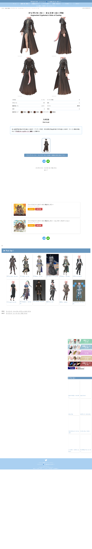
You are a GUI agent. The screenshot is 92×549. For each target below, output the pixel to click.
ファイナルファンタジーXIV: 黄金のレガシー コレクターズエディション (49, 214)
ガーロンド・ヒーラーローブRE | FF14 (16, 304)
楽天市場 (39, 202)
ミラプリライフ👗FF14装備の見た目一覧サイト (46, 518)
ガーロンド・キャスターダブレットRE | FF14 (18, 302)
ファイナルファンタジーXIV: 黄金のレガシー (41, 197)
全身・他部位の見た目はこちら (45, 155)
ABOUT (77, 3)
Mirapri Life (34, 1)
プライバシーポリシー (50, 516)
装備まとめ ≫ (35, 3)
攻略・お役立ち (56, 3)
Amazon (31, 202)
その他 (66, 3)
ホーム (14, 3)
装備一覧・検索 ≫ (25, 3)
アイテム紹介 (46, 3)
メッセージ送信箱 (42, 516)
